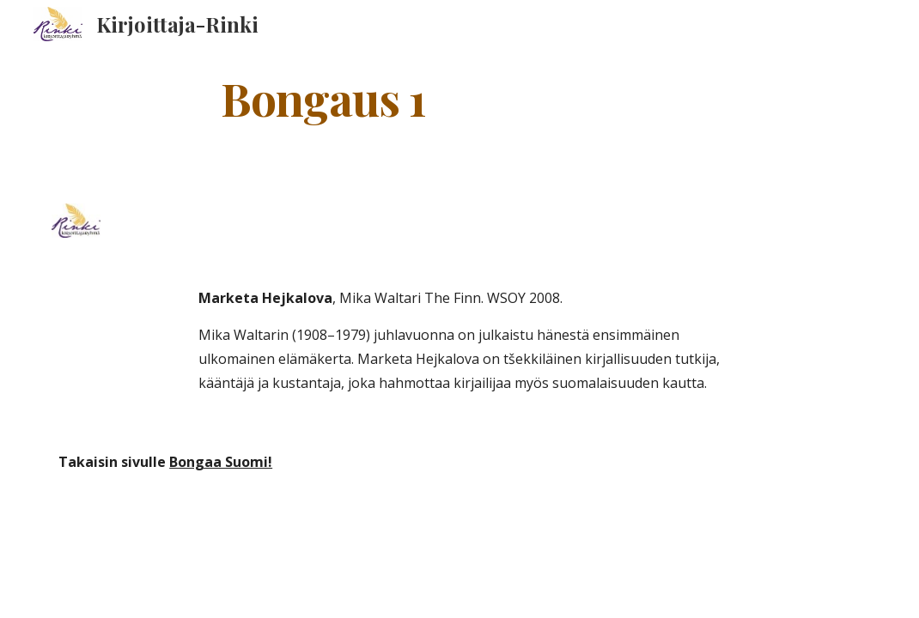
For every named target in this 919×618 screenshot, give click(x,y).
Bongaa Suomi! (220, 461)
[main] (323, 97)
